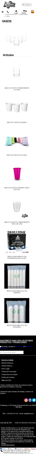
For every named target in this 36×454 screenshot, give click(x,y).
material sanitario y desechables (16, 14)
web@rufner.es (28, 414)
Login (15, 12)
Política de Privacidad (8, 372)
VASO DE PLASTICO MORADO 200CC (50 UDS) (17, 188)
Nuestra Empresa (7, 363)
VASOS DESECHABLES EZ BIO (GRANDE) (17, 292)
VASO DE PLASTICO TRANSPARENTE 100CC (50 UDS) (17, 223)
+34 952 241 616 (12, 414)
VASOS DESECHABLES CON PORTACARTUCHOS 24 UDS (16, 257)
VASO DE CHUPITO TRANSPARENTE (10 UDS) (17, 89)
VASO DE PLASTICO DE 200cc (17, 155)
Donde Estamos (6, 366)
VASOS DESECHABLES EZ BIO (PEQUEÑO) (17, 326)
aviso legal (19, 346)
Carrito (24, 12)
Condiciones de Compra (9, 374)
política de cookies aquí (18, 452)
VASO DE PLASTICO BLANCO (17, 122)
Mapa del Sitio (6, 380)
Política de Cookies (8, 377)
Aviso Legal (5, 369)
